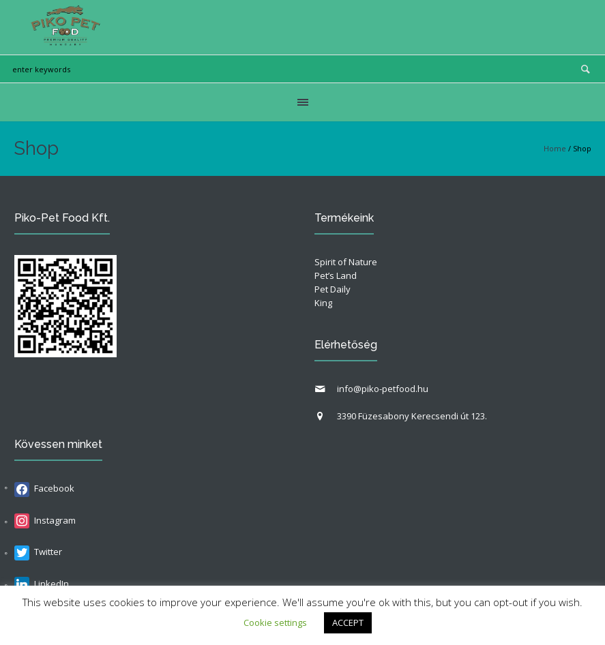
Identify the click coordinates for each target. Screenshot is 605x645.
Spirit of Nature (345, 262)
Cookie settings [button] (275, 622)
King (323, 303)
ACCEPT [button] (348, 622)
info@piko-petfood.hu (382, 388)
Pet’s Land (335, 275)
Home (555, 148)
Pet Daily (332, 289)
